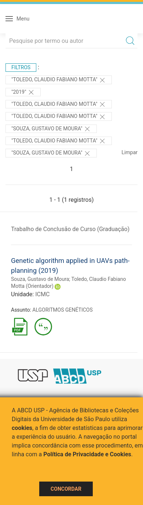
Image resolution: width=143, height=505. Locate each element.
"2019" (23, 92)
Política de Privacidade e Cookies (87, 454)
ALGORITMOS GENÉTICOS (62, 310)
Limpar (130, 152)
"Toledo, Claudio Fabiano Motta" (58, 80)
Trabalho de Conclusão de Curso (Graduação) (70, 229)
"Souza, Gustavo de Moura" (51, 129)
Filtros (20, 67)
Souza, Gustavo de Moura (40, 279)
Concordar (66, 489)
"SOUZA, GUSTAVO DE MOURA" (51, 153)
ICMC (42, 294)
